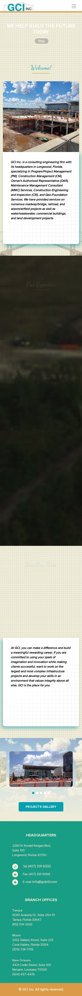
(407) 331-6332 (39, 866)
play (41, 41)
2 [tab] (37, 793)
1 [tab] (33, 793)
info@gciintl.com (44, 882)
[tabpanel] (41, 769)
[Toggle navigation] (74, 6)
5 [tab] (49, 793)
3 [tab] (41, 793)
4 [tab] (45, 793)
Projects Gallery (41, 807)
